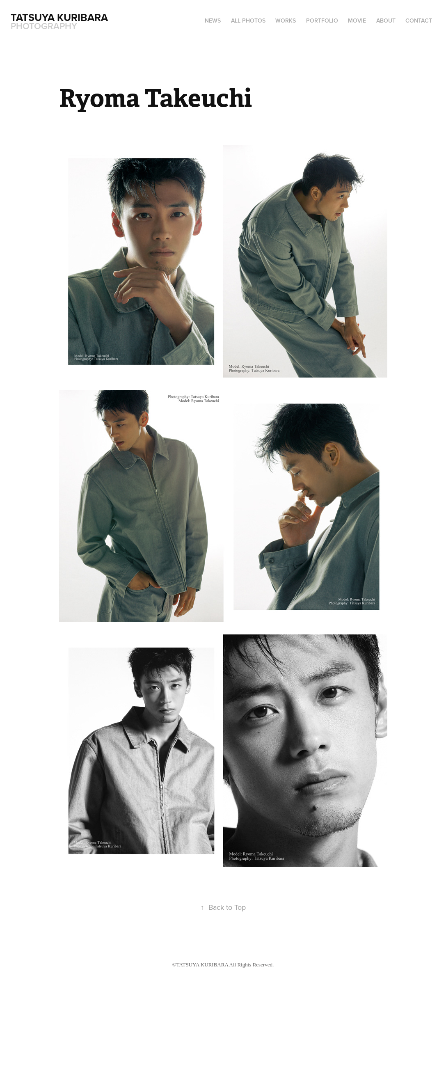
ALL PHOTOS (248, 20)
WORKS (285, 20)
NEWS (213, 20)
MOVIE (357, 20)
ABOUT (386, 20)
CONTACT (418, 20)
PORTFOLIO (322, 20)
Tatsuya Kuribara (60, 17)
